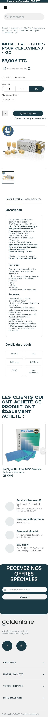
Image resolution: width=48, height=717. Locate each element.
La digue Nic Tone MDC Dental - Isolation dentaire (22, 470)
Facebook (7, 646)
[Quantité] (5, 113)
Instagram (21, 646)
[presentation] (23, 606)
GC (33, 353)
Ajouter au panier (28, 113)
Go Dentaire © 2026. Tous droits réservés (20, 714)
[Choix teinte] (8, 99)
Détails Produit (15, 199)
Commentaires (33, 199)
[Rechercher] (24, 16)
